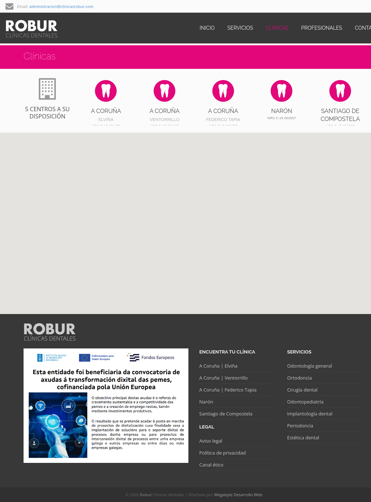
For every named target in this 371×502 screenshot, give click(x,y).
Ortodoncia (299, 378)
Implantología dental (310, 413)
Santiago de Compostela (226, 413)
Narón (206, 401)
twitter (360, 6)
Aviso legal (210, 441)
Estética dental (303, 437)
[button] (194, 216)
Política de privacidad (222, 452)
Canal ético (211, 464)
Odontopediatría (305, 401)
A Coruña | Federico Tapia (228, 389)
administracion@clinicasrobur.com (61, 6)
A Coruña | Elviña (218, 366)
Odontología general (309, 366)
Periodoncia (300, 425)
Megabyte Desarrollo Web (238, 494)
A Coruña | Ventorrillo (223, 378)
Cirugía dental (302, 389)
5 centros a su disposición (47, 99)
